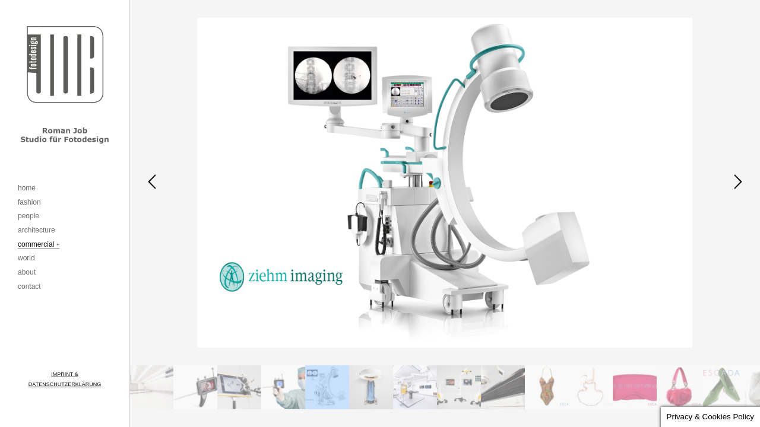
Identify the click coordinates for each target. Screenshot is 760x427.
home (27, 188)
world (26, 258)
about (27, 272)
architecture (36, 230)
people (28, 216)
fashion (29, 202)
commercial (36, 244)
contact (29, 286)
